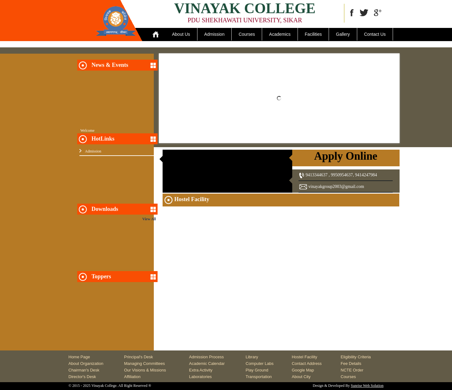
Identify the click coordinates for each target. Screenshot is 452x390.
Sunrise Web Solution (367, 385)
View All (149, 219)
